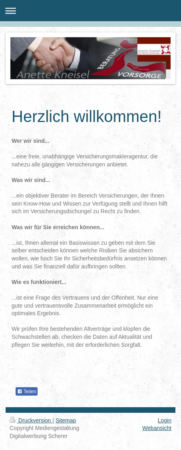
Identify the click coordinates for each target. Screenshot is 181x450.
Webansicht (156, 428)
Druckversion (31, 420)
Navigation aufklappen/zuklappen (90, 10)
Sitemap (66, 420)
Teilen (26, 391)
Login (164, 420)
